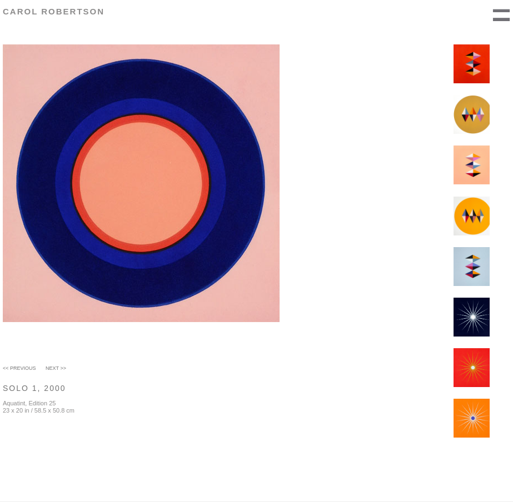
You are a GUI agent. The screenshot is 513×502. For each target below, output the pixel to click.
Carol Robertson (53, 11)
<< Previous (19, 368)
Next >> (56, 368)
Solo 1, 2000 (34, 388)
